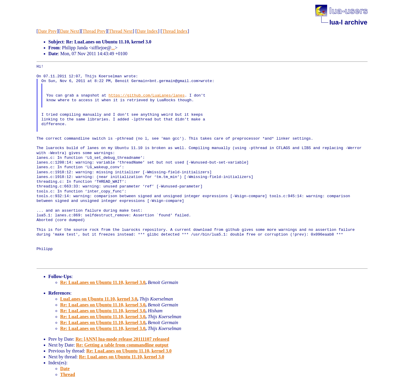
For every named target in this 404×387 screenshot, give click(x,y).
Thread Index (175, 31)
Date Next (69, 31)
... (113, 47)
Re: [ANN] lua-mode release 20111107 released (122, 339)
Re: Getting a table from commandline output (122, 344)
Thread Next (120, 31)
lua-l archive (348, 22)
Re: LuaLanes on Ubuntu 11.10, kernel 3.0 (103, 282)
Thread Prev (94, 31)
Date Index (147, 31)
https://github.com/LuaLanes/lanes (146, 95)
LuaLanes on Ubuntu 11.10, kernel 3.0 (98, 298)
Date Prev (47, 31)
